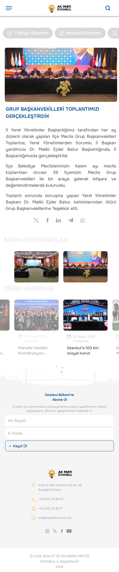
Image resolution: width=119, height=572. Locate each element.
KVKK (60, 567)
